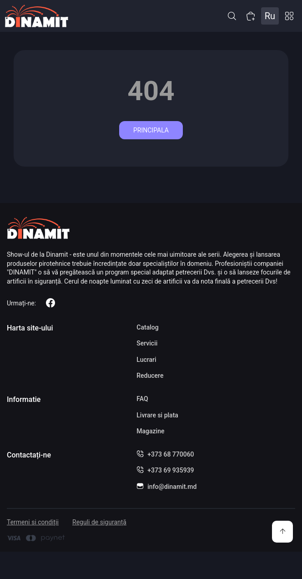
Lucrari (146, 359)
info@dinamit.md (171, 486)
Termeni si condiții (33, 522)
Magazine (150, 431)
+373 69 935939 (170, 470)
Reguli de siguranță (99, 522)
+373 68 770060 (170, 454)
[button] (232, 16)
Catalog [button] (289, 16)
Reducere (149, 375)
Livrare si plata (157, 415)
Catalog (147, 327)
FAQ (142, 398)
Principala (151, 130)
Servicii (146, 343)
